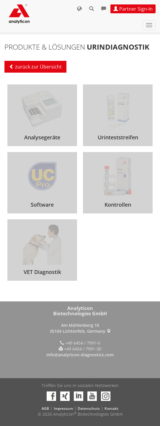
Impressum (63, 408)
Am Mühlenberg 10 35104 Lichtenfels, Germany (80, 328)
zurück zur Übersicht (35, 66)
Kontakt (111, 408)
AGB (45, 408)
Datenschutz (89, 408)
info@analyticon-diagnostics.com (80, 355)
